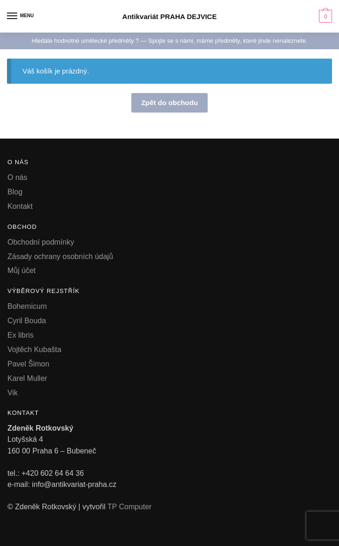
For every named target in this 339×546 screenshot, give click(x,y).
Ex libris (20, 335)
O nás (17, 177)
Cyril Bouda (26, 321)
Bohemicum (27, 306)
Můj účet (21, 270)
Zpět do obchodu (169, 103)
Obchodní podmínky (40, 242)
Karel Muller (27, 378)
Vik (12, 393)
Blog (14, 192)
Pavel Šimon (28, 364)
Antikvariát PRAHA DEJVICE (169, 16)
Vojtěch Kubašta (34, 349)
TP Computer (130, 507)
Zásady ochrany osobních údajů (60, 256)
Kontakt (20, 206)
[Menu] (21, 16)
